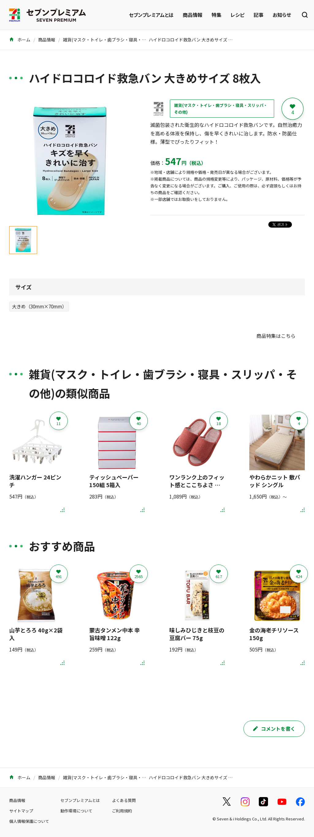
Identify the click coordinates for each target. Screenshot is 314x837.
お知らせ (282, 14)
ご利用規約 (122, 811)
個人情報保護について (29, 821)
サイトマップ (21, 811)
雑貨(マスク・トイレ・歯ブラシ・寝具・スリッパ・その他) (120, 40)
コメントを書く (274, 728)
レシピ (237, 14)
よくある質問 (124, 800)
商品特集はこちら (276, 335)
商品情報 (192, 14)
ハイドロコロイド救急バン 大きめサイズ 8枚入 (194, 40)
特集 (216, 14)
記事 (258, 14)
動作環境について (76, 811)
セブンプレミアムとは (151, 14)
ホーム (19, 40)
